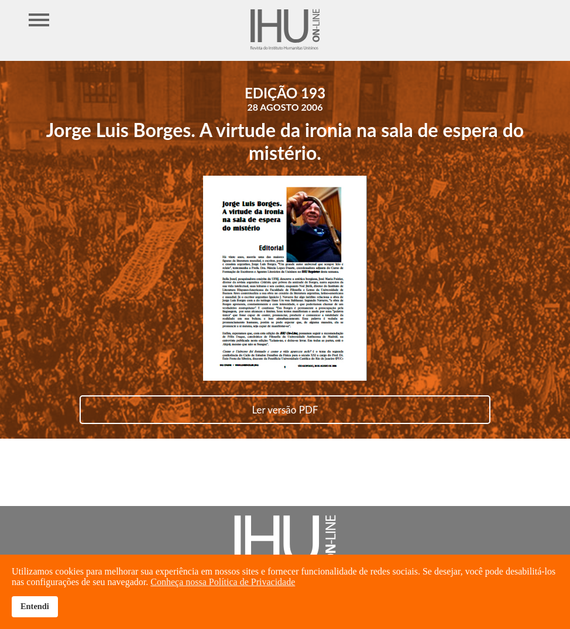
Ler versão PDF (285, 410)
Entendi (34, 606)
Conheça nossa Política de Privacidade (222, 582)
